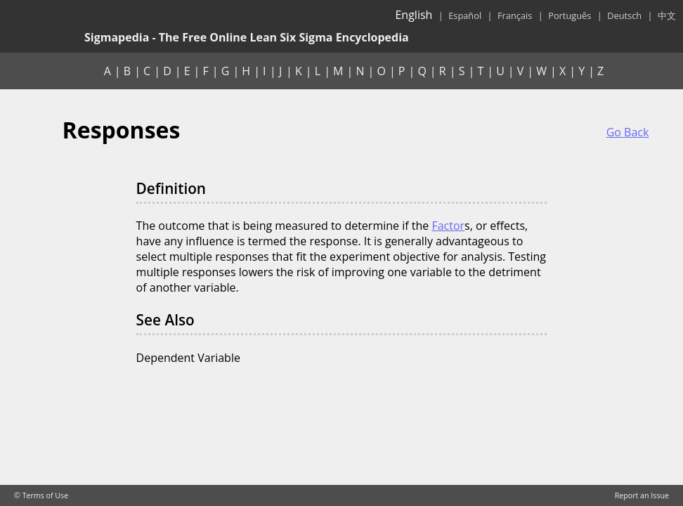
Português (569, 15)
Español (464, 15)
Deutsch (624, 15)
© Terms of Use (41, 495)
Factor (447, 225)
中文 (667, 15)
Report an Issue (642, 495)
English (413, 14)
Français (514, 15)
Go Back (627, 132)
